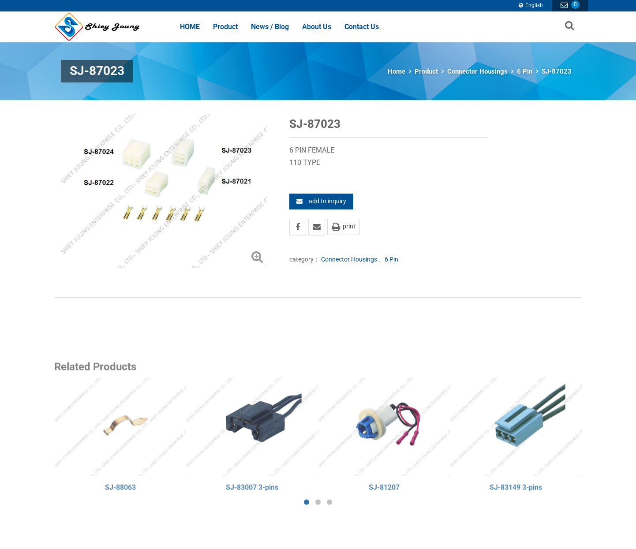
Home (396, 71)
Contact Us (361, 26)
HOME (190, 26)
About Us (316, 26)
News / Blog (270, 26)
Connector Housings (477, 71)
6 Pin (524, 71)
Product (225, 26)
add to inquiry (321, 201)
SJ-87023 (557, 71)
